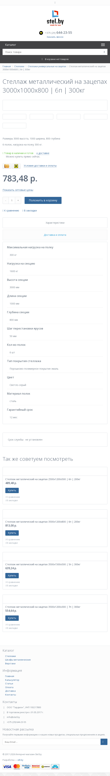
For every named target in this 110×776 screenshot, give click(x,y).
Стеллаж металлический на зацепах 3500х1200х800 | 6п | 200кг (42, 521)
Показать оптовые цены (18, 190)
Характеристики (55, 222)
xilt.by (20, 760)
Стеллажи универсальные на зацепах (47, 66)
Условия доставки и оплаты (40, 165)
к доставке (43, 153)
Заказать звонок (55, 36)
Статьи (9, 683)
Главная (7, 66)
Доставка (10, 690)
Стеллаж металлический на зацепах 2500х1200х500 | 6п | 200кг (42, 479)
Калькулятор (12, 679)
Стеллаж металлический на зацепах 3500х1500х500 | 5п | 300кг (42, 564)
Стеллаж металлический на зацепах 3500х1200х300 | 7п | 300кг (42, 606)
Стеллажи (19, 66)
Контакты (10, 694)
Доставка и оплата (55, 234)
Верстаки (10, 663)
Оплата (9, 687)
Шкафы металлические (18, 659)
